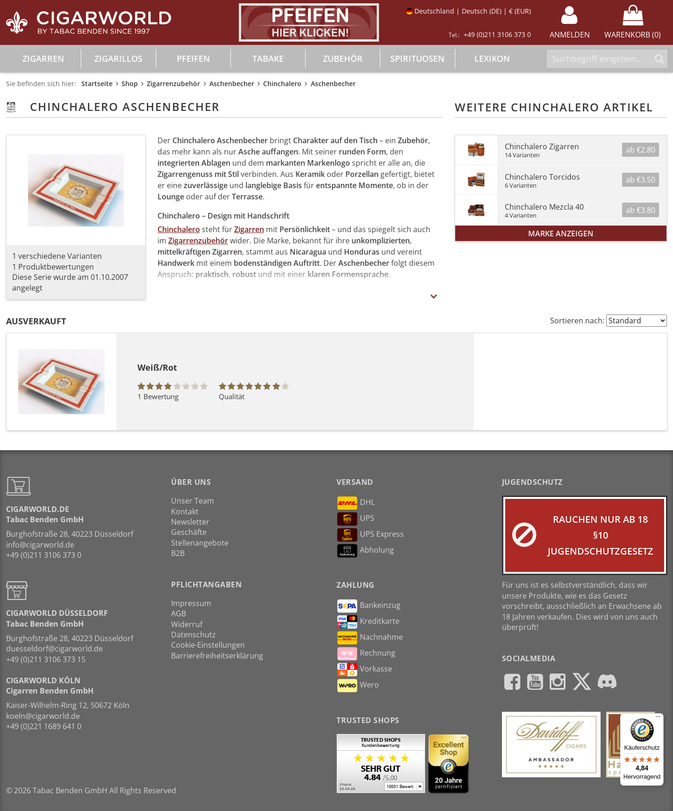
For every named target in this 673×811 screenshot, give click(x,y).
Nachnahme (369, 637)
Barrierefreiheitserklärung (217, 655)
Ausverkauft (36, 321)
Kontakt (185, 511)
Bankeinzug (368, 606)
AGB (178, 613)
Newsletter (190, 522)
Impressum (191, 603)
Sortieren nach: (577, 320)
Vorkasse (364, 669)
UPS (355, 518)
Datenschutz (193, 634)
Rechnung (365, 653)
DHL (355, 503)
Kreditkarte (368, 621)
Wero (357, 685)
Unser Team (192, 501)
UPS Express (370, 534)
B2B (178, 553)
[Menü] (658, 718)
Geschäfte (189, 532)
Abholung (365, 550)
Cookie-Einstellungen (208, 645)
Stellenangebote (200, 543)
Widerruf (186, 624)
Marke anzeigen (561, 233)
